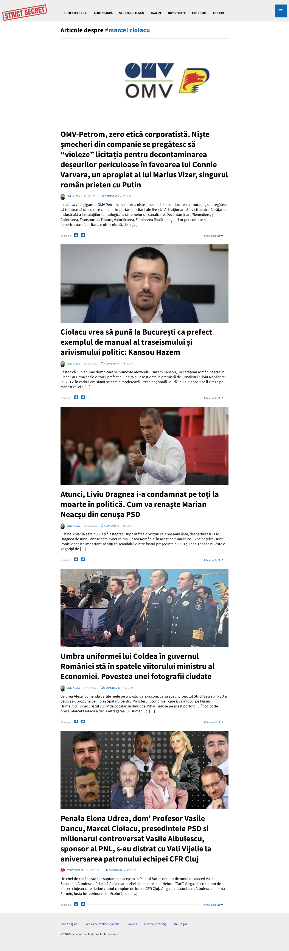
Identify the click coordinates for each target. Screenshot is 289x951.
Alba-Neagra (103, 13)
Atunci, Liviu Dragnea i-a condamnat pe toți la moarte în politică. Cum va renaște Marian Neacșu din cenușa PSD (143, 504)
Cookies (132, 924)
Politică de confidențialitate (102, 924)
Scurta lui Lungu (131, 13)
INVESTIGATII (177, 13)
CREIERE (219, 13)
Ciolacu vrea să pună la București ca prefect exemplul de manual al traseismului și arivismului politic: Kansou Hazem (139, 342)
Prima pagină (69, 924)
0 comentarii (109, 196)
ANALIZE (156, 13)
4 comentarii (110, 363)
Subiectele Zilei (75, 13)
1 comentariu (111, 687)
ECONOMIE (199, 13)
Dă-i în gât (180, 924)
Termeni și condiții (155, 924)
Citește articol (213, 236)
